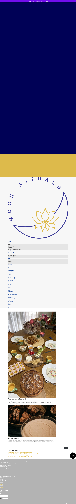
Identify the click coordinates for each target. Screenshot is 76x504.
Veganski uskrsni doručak (17, 399)
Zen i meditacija (11, 158)
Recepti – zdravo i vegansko (13, 161)
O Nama (9, 163)
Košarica (9, 173)
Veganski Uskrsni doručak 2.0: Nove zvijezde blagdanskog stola (20, 452)
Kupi (8, 174)
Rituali (9, 157)
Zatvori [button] (46, 1)
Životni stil (10, 160)
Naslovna (9, 154)
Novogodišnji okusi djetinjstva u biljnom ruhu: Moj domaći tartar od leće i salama (23, 453)
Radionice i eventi (11, 166)
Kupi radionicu (10, 168)
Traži (66, 448)
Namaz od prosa (13, 438)
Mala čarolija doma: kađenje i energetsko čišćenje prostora (19, 455)
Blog (8, 156)
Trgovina (9, 170)
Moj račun (10, 171)
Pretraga (9, 445)
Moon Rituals (10, 164)
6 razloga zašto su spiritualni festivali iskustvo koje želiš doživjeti (20, 456)
